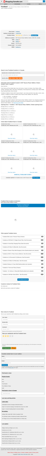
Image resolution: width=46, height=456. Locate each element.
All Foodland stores (23, 279)
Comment (4, 327)
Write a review (35, 35)
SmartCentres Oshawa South (11, 443)
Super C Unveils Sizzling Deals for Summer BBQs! (13, 409)
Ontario (18, 39)
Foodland (18, 31)
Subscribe (4, 365)
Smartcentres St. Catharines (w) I (12, 434)
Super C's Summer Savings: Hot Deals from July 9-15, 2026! (15, 406)
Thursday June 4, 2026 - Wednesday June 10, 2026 (10, 159)
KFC (3, 379)
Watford (18, 41)
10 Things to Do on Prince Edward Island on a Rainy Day (14, 418)
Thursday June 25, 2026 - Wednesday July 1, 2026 (32, 125)
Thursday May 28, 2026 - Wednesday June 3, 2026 (32, 159)
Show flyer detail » (12, 138)
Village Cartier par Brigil (10, 427)
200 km (20, 78)
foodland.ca (18, 47)
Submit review (6, 348)
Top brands (17, 4)
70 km (17, 78)
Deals (40, 4)
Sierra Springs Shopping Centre (11, 438)
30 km (13, 78)
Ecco (3, 381)
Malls (5, 4)
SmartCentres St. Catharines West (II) (13, 432)
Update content (28, 452)
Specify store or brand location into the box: (11, 72)
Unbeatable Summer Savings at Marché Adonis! (12, 404)
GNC (3, 388)
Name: (3, 356)
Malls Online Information (23, 454)
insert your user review (18, 102)
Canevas (6, 430)
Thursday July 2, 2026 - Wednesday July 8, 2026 (9, 125)
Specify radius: (5, 78)
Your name (4, 317)
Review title (5, 322)
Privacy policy (11, 367)
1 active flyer (18, 33)
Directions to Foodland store (23, 205)
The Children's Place (6, 386)
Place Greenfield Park (9, 436)
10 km (10, 78)
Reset (13, 348)
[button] (23, 220)
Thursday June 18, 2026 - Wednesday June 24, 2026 (10, 142)
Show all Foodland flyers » (23, 174)
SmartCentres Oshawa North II (11, 440)
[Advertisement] (10, 19)
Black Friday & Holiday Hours (14, 452)
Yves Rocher (4, 383)
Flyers (28, 4)
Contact (22, 452)
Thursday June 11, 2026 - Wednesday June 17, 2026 (32, 142)
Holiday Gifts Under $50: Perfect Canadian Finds (12, 414)
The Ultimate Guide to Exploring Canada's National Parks (14, 416)
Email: (3, 360)
